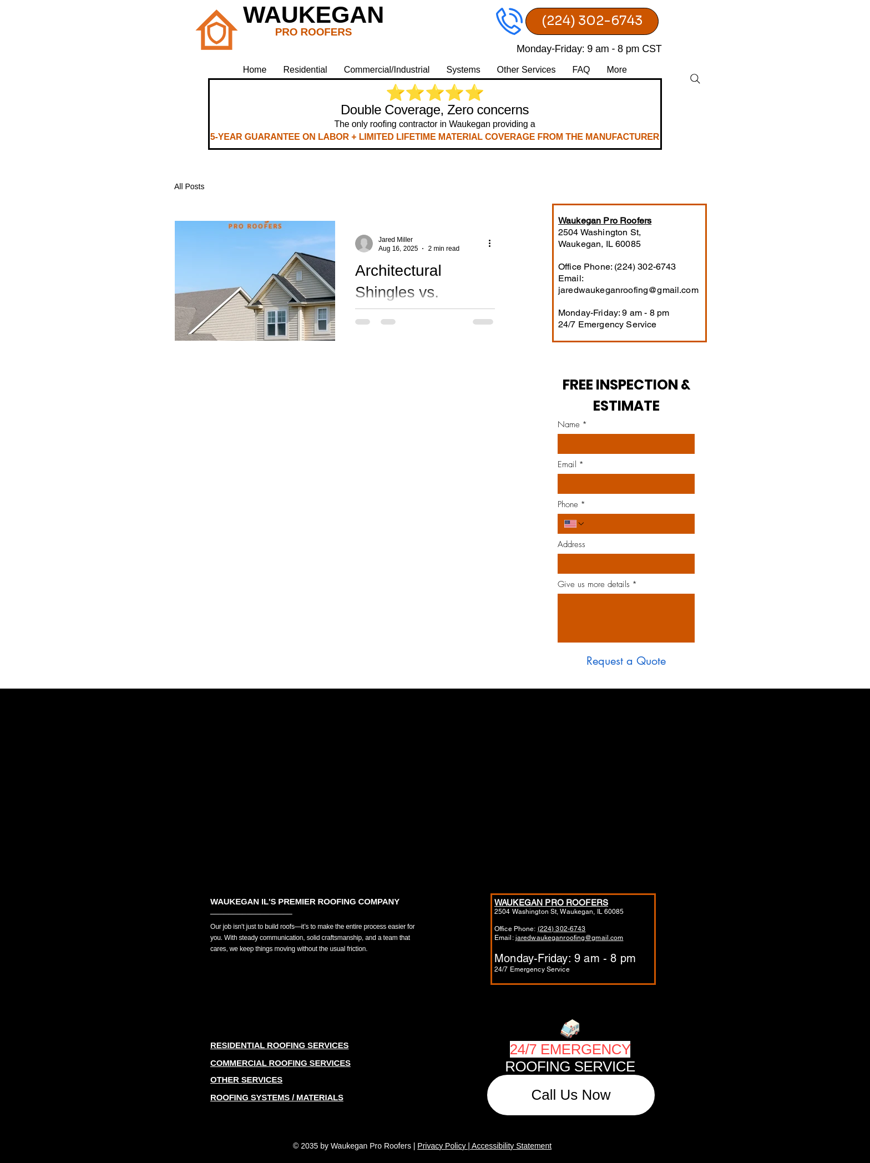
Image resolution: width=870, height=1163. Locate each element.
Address (571, 544)
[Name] (623, 444)
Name (572, 424)
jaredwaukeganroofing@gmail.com (628, 290)
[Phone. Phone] (636, 524)
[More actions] (493, 243)
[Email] (623, 484)
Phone (571, 504)
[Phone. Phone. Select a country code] (574, 523)
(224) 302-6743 (562, 929)
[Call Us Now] (571, 1095)
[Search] (695, 78)
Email (571, 464)
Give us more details (597, 584)
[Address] (623, 564)
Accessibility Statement (512, 1145)
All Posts (189, 186)
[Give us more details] (626, 618)
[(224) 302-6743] (592, 21)
